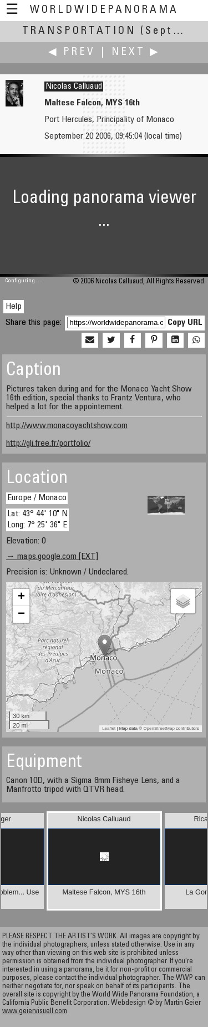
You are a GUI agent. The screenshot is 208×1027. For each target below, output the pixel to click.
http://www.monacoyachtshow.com (67, 425)
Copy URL (185, 322)
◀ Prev (71, 52)
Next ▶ (135, 52)
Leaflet (108, 728)
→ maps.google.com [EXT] (52, 556)
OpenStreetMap (158, 728)
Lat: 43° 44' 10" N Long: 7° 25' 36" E (37, 519)
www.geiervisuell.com (34, 1011)
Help (14, 306)
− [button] (21, 614)
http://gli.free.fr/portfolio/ (48, 443)
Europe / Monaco (37, 498)
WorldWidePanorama (104, 10)
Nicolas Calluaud (73, 86)
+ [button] (21, 597)
